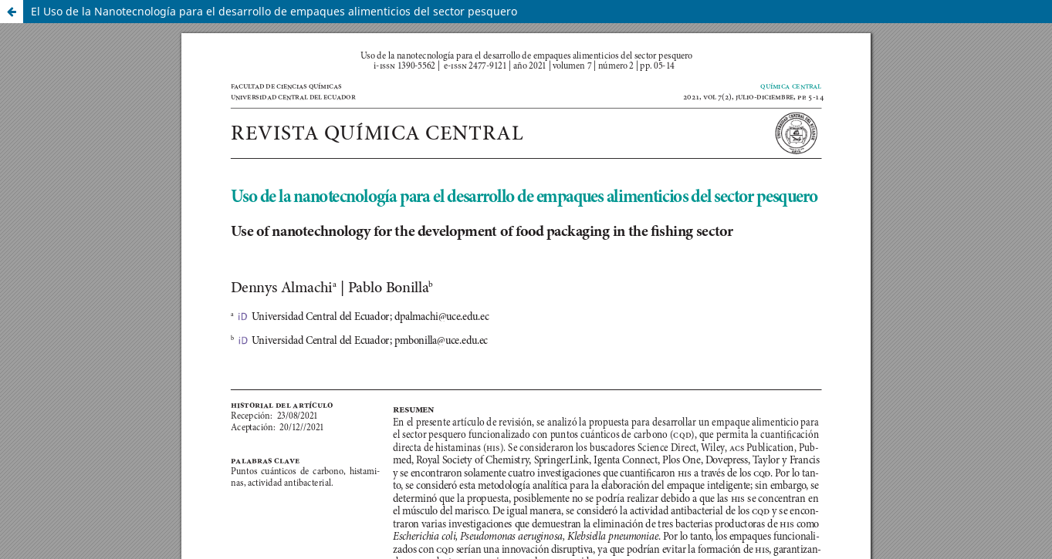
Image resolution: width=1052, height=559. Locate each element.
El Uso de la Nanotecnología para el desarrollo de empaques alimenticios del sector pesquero (274, 11)
